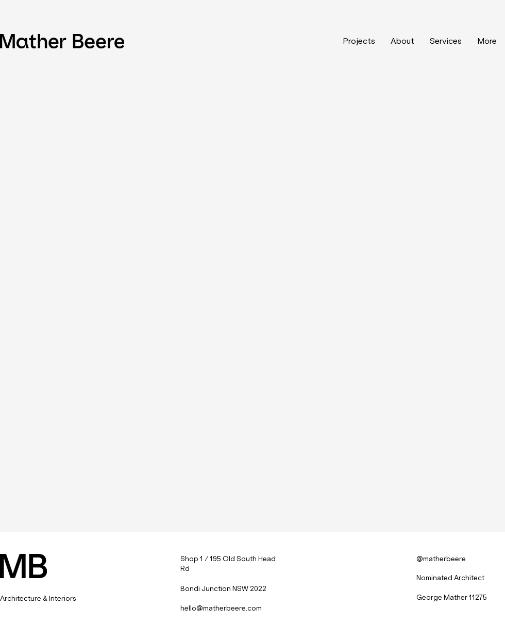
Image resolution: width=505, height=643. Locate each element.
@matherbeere (441, 558)
